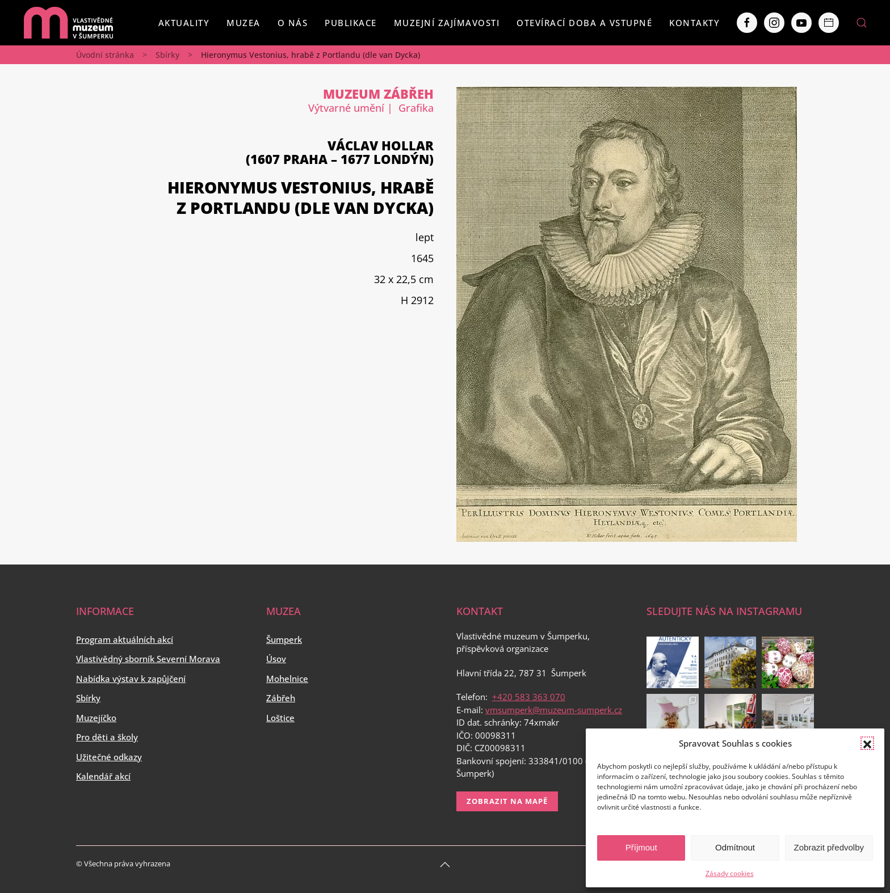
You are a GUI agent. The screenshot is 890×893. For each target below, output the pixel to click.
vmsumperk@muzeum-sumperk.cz (553, 709)
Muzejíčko (96, 717)
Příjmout (641, 847)
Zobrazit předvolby (829, 847)
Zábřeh (280, 698)
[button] (867, 743)
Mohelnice (287, 678)
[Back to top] (445, 864)
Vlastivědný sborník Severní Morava (148, 658)
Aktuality (184, 22)
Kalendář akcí (103, 776)
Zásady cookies (730, 873)
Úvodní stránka (105, 54)
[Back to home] (68, 22)
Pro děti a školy (107, 737)
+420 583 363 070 (528, 696)
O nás (293, 22)
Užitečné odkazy (109, 757)
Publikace (351, 22)
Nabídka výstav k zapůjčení (131, 678)
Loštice (280, 717)
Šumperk (284, 639)
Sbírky (167, 54)
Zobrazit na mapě (507, 801)
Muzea (243, 22)
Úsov (276, 658)
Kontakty (694, 22)
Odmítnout (735, 847)
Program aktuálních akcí (124, 639)
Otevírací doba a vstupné (584, 22)
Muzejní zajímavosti (447, 22)
